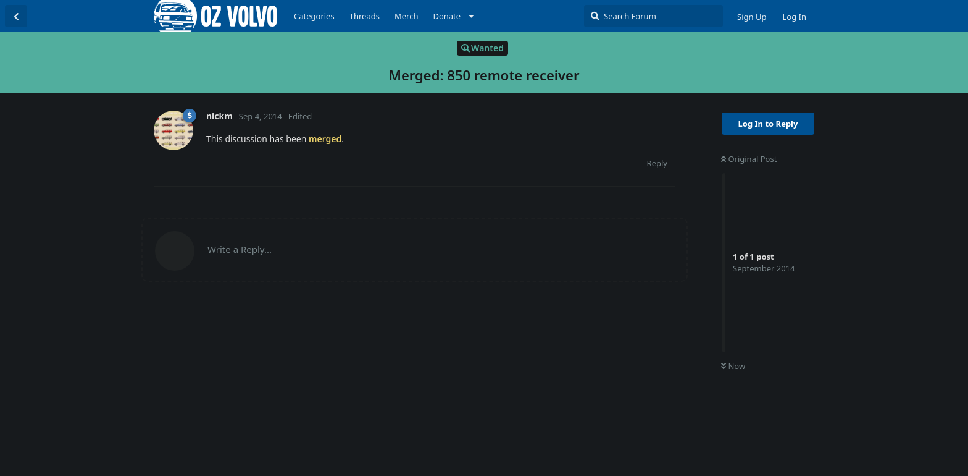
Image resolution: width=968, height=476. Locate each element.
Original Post (749, 158)
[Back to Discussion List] (16, 16)
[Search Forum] (653, 16)
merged (325, 139)
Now (733, 366)
